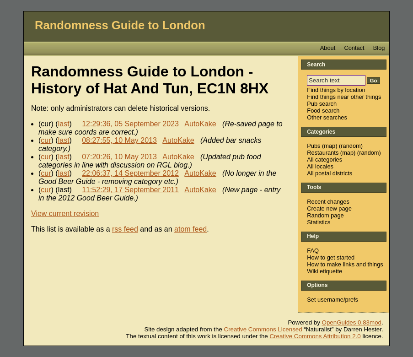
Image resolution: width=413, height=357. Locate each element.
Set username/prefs (332, 299)
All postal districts (329, 173)
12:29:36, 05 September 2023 (130, 124)
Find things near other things (344, 96)
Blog (379, 47)
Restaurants (322, 152)
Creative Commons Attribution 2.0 (314, 336)
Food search (323, 110)
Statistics (318, 222)
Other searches (327, 117)
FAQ (313, 250)
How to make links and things (345, 264)
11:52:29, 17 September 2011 (130, 190)
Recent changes (328, 201)
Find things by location (336, 90)
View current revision (65, 213)
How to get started (330, 257)
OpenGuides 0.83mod (351, 322)
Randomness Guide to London (120, 25)
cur (46, 140)
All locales (320, 166)
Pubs (313, 145)
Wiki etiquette (324, 271)
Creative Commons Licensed (263, 329)
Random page (325, 215)
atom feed (190, 229)
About (327, 47)
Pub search (322, 103)
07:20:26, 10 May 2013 (119, 157)
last (64, 124)
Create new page (329, 208)
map (329, 145)
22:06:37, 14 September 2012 (130, 173)
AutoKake (200, 124)
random (350, 145)
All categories (324, 159)
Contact (354, 47)
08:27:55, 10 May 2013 (119, 140)
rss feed (125, 229)
